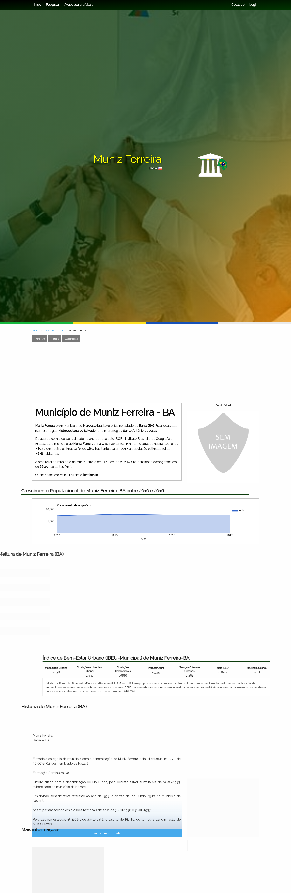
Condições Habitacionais (267, 669)
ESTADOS (49, 330)
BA (61, 330)
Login (252, 5)
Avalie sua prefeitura (78, 5)
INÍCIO (35, 330)
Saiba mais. (274, 691)
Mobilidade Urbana (201, 667)
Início (37, 5)
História (55, 338)
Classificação (71, 338)
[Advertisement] (143, 372)
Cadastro (238, 5)
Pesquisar (53, 5)
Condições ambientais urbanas (234, 669)
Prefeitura (39, 338)
